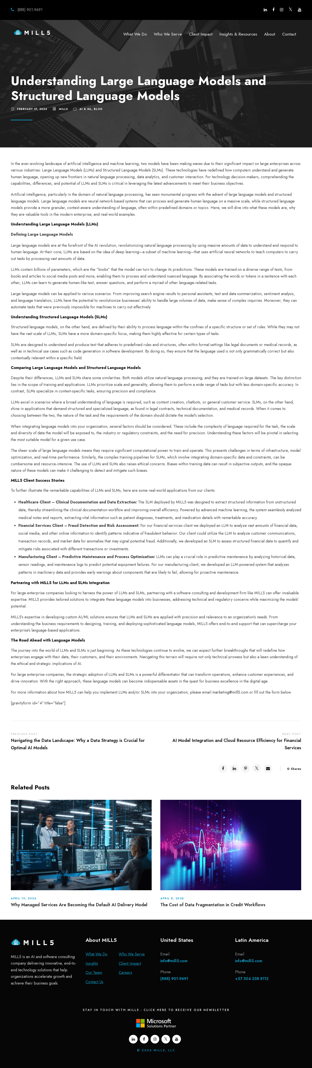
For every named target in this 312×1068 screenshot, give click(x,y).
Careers (125, 972)
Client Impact (201, 34)
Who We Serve (168, 34)
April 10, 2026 (23, 898)
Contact (289, 34)
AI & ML (86, 109)
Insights (92, 963)
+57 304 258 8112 (251, 978)
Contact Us (94, 982)
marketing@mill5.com (230, 692)
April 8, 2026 (172, 898)
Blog (98, 109)
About (269, 34)
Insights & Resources (238, 34)
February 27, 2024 (32, 109)
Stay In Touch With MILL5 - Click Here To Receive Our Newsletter (156, 1010)
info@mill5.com (174, 961)
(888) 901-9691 (29, 10)
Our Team (94, 972)
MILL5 (63, 109)
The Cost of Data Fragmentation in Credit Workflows (212, 905)
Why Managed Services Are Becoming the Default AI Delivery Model (79, 905)
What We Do (135, 34)
